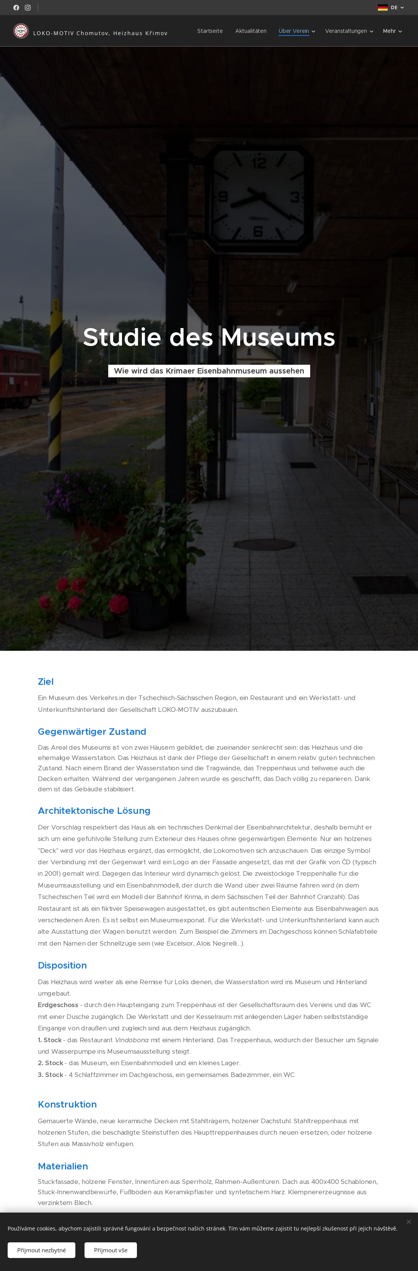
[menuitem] (210, 30)
